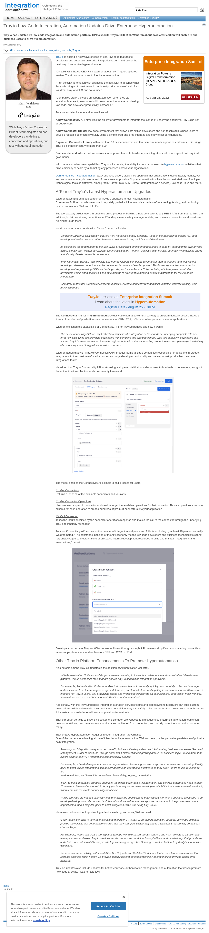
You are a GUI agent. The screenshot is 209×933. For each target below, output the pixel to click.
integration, (55, 50)
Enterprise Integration (123, 18)
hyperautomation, (38, 50)
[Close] (123, 897)
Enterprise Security (148, 18)
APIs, (12, 50)
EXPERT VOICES (45, 18)
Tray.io (59, 56)
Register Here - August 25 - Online (130, 307)
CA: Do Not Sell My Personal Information (187, 924)
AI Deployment (100, 18)
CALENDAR (24, 18)
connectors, (22, 50)
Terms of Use (146, 924)
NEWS (10, 18)
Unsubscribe (160, 924)
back (6, 885)
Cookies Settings (108, 916)
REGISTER (190, 97)
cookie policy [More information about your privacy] (41, 920)
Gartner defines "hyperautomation (76, 175)
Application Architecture (76, 18)
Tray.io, (76, 50)
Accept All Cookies (108, 906)
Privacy (133, 924)
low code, (66, 50)
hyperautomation (174, 164)
